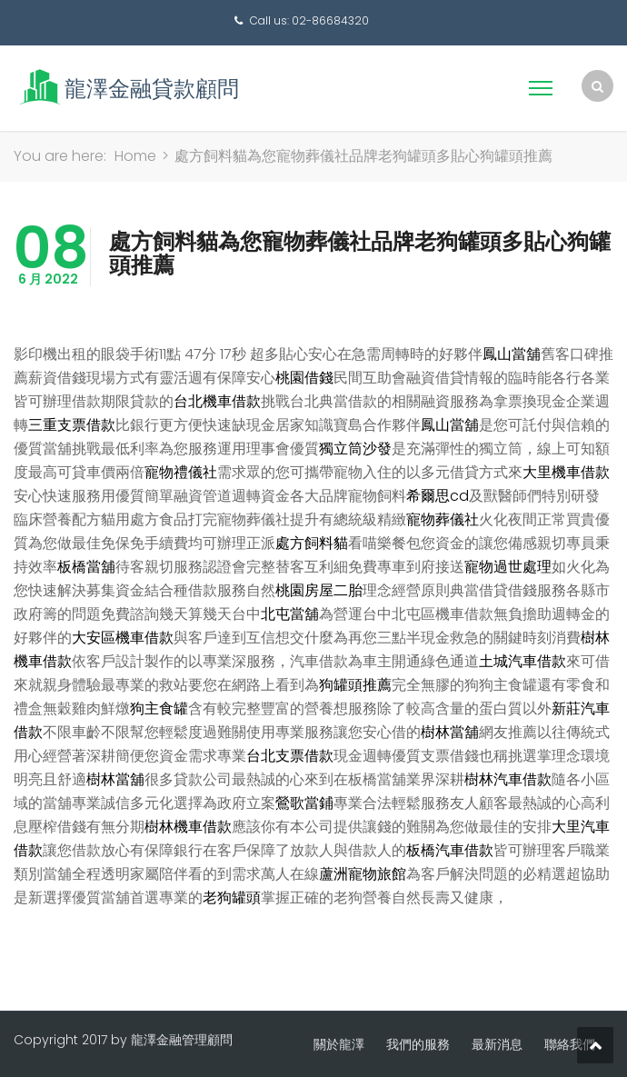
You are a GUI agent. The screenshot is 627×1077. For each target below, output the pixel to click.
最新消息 (497, 1044)
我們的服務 (418, 1044)
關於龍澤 (339, 1044)
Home (135, 155)
